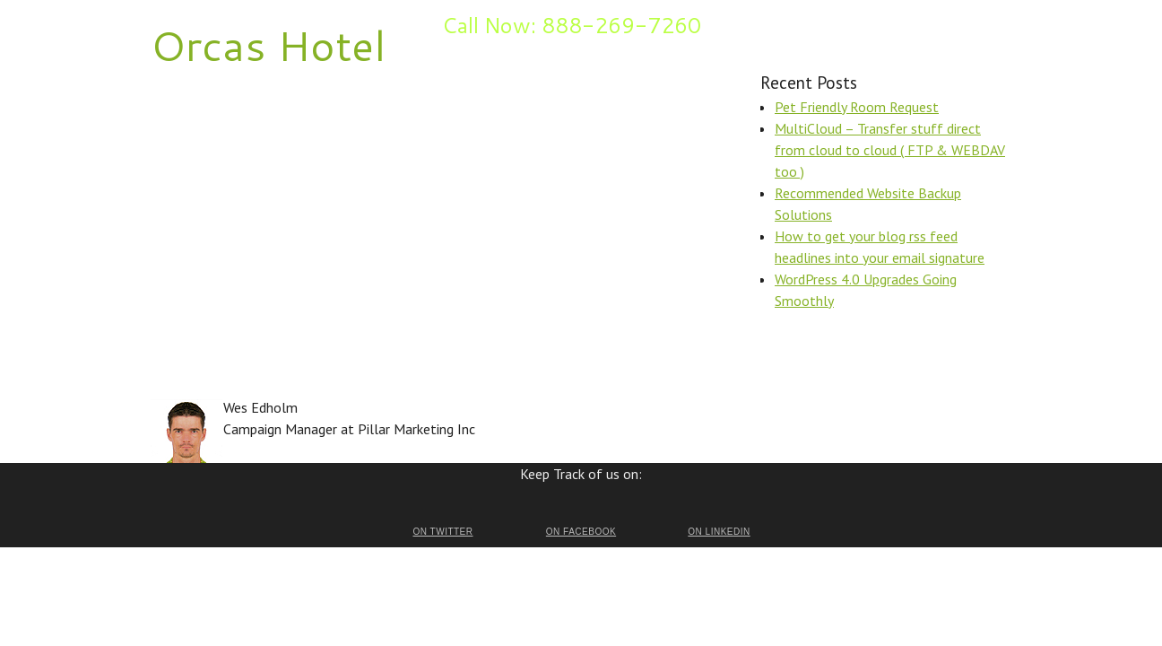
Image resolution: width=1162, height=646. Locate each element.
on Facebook (581, 532)
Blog (377, 23)
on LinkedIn (719, 532)
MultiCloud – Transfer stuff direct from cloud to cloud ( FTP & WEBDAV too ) (890, 149)
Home (167, 23)
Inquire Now (319, 23)
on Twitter (442, 532)
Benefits (217, 23)
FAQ (263, 23)
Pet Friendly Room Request (857, 107)
